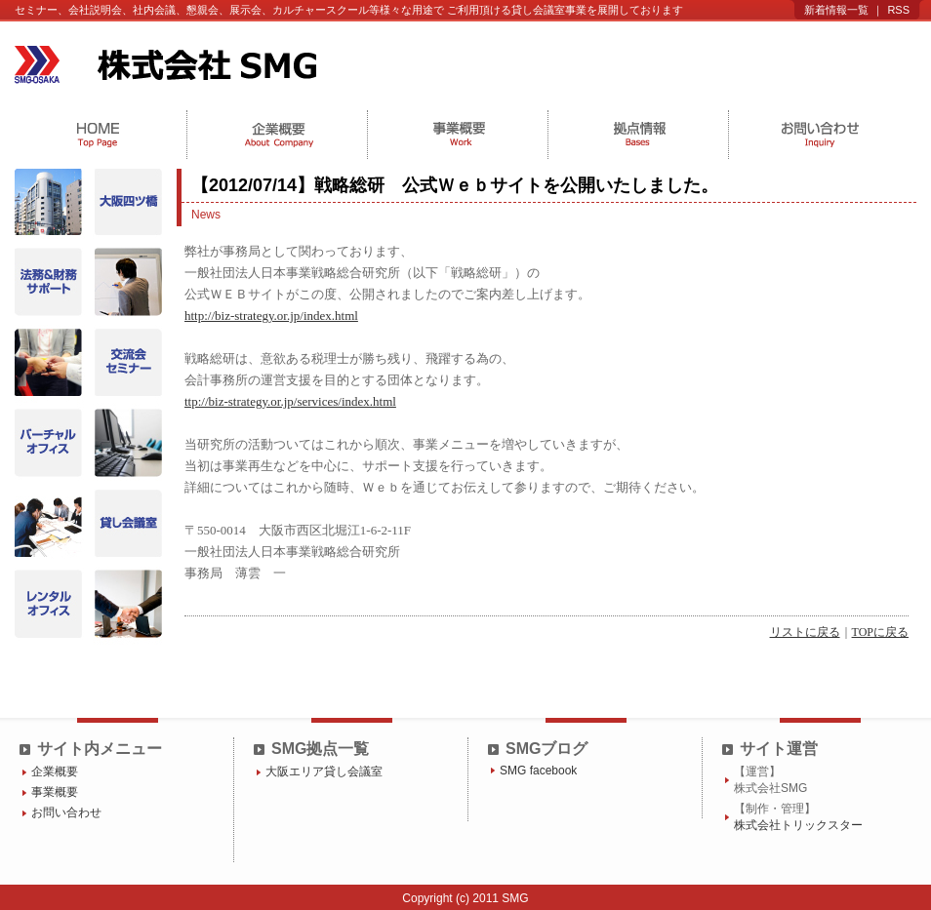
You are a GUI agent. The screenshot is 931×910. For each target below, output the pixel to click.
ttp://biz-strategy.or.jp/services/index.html (290, 401)
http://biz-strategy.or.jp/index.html (271, 315)
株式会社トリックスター (798, 825)
